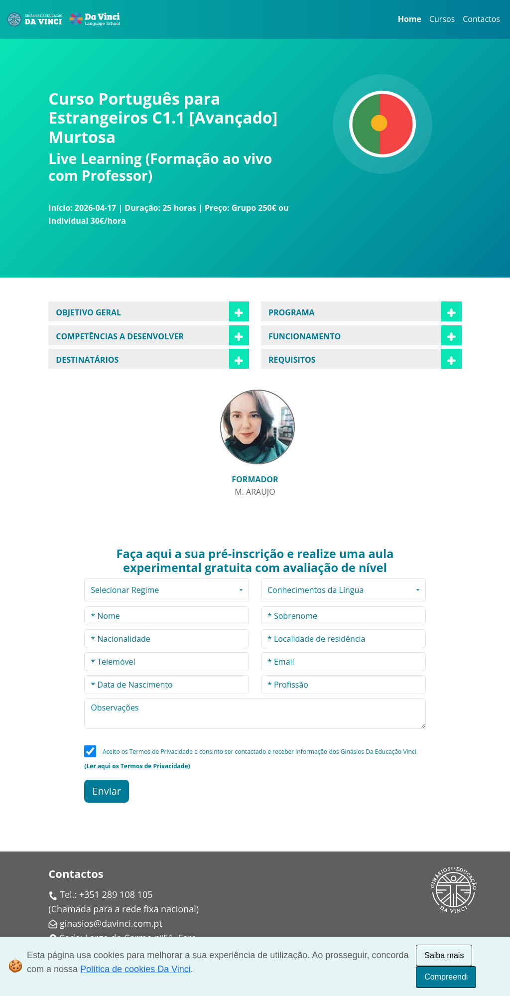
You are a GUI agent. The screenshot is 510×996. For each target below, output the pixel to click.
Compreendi (446, 977)
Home (409, 18)
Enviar (106, 791)
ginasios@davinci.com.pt (111, 923)
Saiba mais (444, 955)
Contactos (481, 18)
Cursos (442, 18)
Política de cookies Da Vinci (135, 969)
